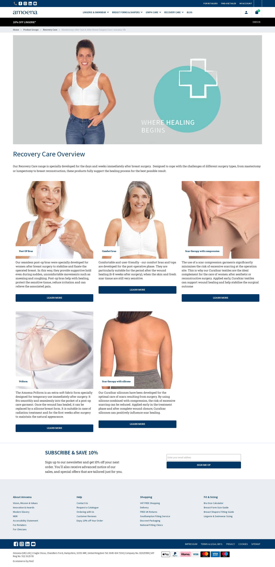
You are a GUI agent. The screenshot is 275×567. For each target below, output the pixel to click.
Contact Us (82, 503)
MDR (15, 516)
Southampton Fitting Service (155, 516)
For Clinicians (20, 529)
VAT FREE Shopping (150, 503)
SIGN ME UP (203, 464)
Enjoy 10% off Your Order (90, 520)
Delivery (144, 507)
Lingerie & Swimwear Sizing (218, 516)
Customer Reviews (86, 516)
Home (16, 29)
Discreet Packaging (150, 520)
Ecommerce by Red (23, 561)
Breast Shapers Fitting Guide (219, 511)
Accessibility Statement (25, 520)
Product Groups (31, 29)
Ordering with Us (85, 511)
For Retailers (19, 525)
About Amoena (22, 497)
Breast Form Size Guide (216, 507)
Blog (189, 12)
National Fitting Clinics (151, 525)
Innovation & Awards (23, 507)
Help (79, 497)
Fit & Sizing (211, 497)
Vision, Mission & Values (25, 503)
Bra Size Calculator (213, 503)
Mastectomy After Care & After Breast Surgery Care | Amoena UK (94, 29)
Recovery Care (50, 29)
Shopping (146, 497)
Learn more (54, 297)
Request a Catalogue (88, 507)
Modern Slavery (21, 511)
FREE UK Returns (148, 511)
